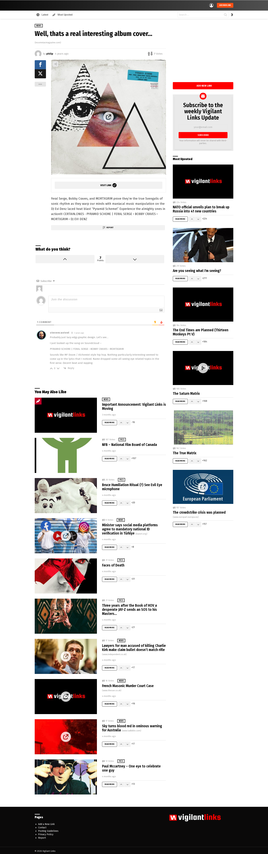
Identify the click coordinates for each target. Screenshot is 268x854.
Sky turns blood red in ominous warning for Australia (132, 727)
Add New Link (204, 85)
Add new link (225, 5)
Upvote (65, 258)
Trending (38, 400)
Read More (110, 422)
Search (225, 14)
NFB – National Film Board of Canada (129, 444)
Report (109, 227)
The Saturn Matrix (186, 393)
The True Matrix (184, 452)
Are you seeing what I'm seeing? (197, 270)
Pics (122, 439)
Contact (42, 826)
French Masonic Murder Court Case (128, 687)
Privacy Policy (45, 833)
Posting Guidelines (48, 830)
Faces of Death (113, 564)
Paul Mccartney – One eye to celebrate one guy (131, 767)
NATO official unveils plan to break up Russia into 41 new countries (201, 208)
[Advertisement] (203, 52)
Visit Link (105, 184)
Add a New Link (46, 823)
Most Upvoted (64, 14)
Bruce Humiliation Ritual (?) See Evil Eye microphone (132, 486)
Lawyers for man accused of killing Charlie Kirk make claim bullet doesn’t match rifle (134, 649)
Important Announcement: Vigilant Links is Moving (134, 406)
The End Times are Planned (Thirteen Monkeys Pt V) (200, 331)
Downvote (134, 258)
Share (55, 63)
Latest (44, 14)
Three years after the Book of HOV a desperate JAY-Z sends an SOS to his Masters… (129, 609)
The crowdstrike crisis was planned (199, 514)
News (106, 398)
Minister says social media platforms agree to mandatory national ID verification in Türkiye (130, 528)
